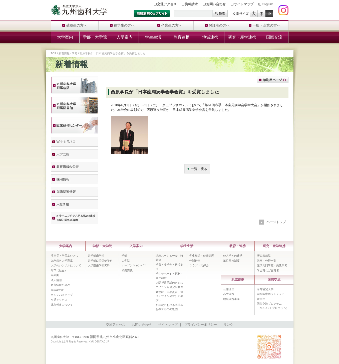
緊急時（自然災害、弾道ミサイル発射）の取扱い (169, 296)
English (267, 4)
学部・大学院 (95, 37)
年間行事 (194, 260)
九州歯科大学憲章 (62, 260)
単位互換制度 (231, 260)
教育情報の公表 (60, 284)
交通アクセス (167, 4)
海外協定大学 (265, 289)
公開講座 (228, 289)
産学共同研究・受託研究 (272, 265)
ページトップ (276, 222)
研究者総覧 (264, 255)
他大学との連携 (232, 255)
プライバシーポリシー (200, 324)
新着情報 (64, 53)
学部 (124, 255)
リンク (228, 324)
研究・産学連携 (242, 37)
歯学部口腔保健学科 (100, 260)
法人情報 (56, 280)
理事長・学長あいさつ (64, 255)
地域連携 (210, 37)
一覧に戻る (199, 169)
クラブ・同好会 (199, 265)
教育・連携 (237, 246)
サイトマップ (243, 4)
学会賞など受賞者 (268, 270)
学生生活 (153, 37)
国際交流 (274, 37)
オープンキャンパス (134, 265)
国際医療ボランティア (270, 293)
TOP (53, 53)
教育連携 (182, 37)
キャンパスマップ (62, 294)
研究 (74, 53)
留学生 (261, 298)
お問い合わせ (216, 4)
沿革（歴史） (59, 270)
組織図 (55, 275)
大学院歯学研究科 (99, 265)
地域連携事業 (231, 298)
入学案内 (125, 37)
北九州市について (62, 304)
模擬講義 (127, 270)
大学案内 (65, 37)
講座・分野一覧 (266, 260)
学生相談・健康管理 (201, 255)
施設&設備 (57, 289)
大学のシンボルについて (66, 265)
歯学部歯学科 (96, 255)
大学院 (126, 260)
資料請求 (191, 4)
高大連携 (228, 293)
